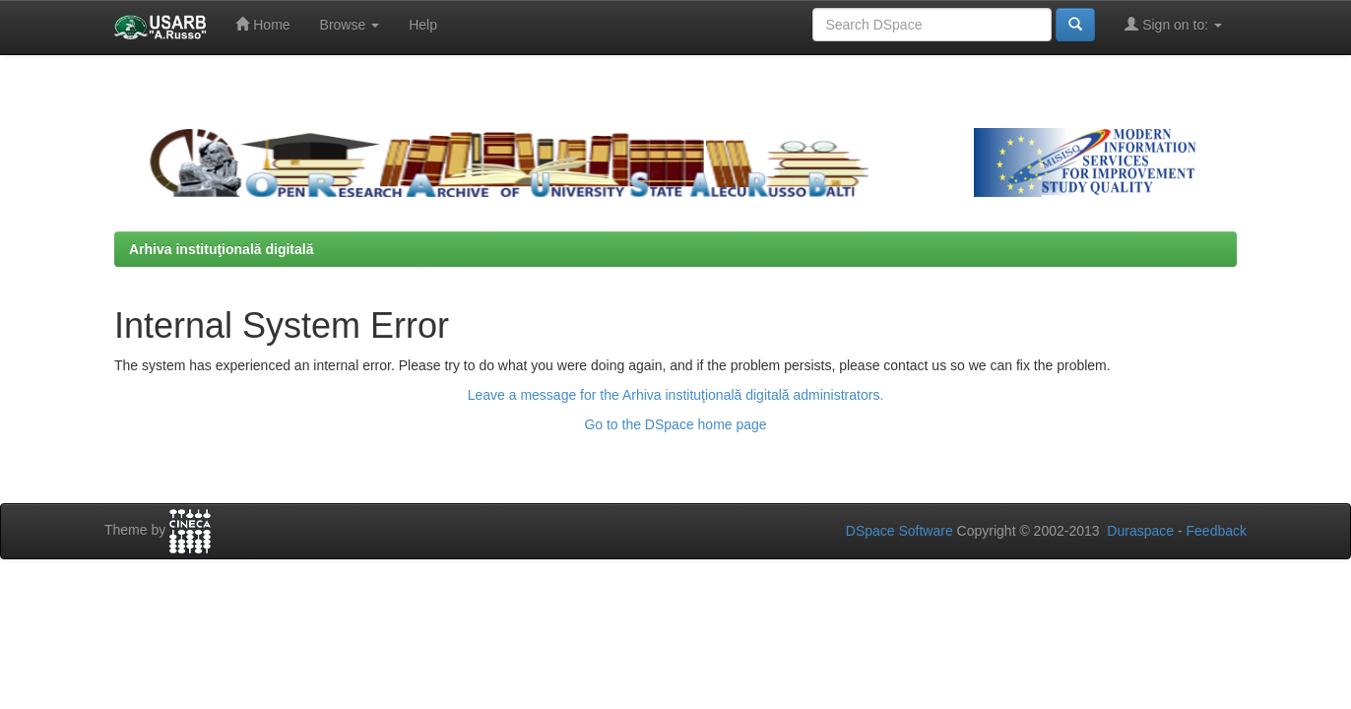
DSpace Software (899, 531)
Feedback (1217, 531)
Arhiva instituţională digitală (221, 249)
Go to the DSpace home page (675, 424)
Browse (350, 24)
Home (262, 24)
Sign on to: (1173, 24)
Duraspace (1140, 531)
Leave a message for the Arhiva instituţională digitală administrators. (676, 395)
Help (423, 24)
